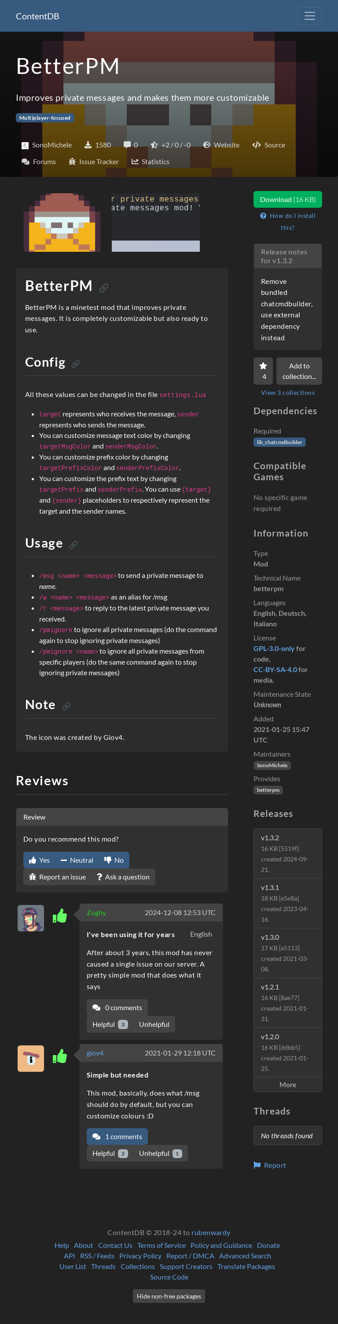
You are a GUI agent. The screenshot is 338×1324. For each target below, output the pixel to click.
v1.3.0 (285, 953)
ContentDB (37, 16)
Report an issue (57, 876)
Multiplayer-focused (45, 117)
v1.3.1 (285, 903)
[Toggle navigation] (310, 16)
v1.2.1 (285, 1002)
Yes (39, 860)
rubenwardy (211, 1232)
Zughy (96, 912)
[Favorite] (263, 371)
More (287, 1084)
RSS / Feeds (97, 1255)
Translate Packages (246, 1266)
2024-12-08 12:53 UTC (180, 912)
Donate (268, 1245)
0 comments (117, 1007)
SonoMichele (272, 765)
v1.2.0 (285, 1052)
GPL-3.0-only (274, 648)
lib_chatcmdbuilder (279, 442)
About (83, 1245)
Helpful (110, 1024)
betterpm (268, 790)
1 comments (117, 1136)
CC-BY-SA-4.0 (275, 669)
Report (270, 1165)
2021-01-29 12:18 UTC (180, 1052)
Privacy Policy (140, 1255)
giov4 (95, 1052)
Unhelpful (154, 1024)
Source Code (169, 1277)
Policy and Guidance (221, 1245)
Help (62, 1245)
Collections (138, 1266)
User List (72, 1266)
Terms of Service (161, 1245)
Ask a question (123, 876)
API (69, 1255)
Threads (103, 1266)
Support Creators (186, 1266)
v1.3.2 (285, 853)
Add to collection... (299, 370)
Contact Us (115, 1245)
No (114, 860)
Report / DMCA (190, 1255)
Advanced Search (245, 1255)
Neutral (77, 860)
